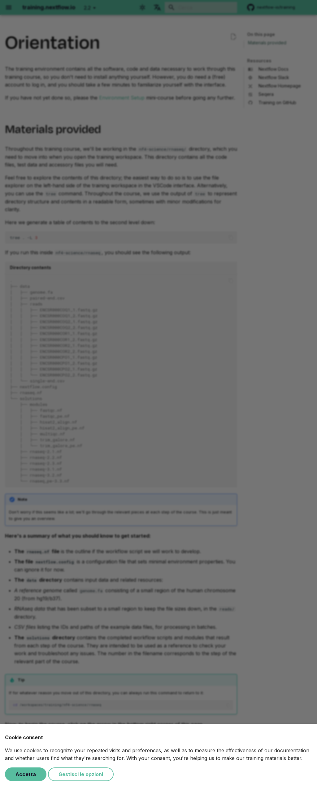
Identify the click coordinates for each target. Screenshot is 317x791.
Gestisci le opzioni (81, 774)
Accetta (25, 774)
